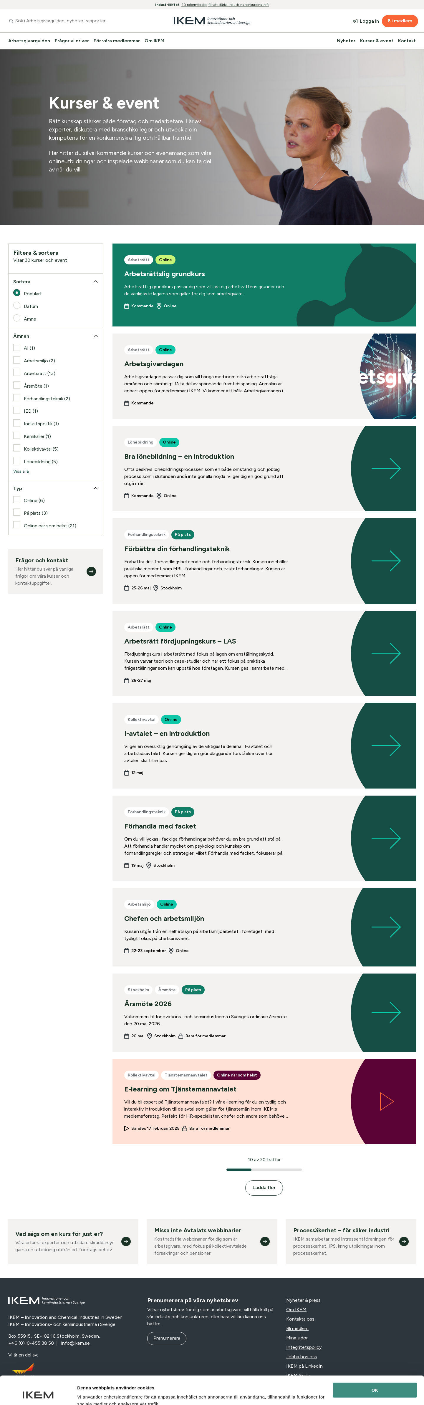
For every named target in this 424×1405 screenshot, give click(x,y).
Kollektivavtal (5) (41, 449)
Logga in (369, 21)
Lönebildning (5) (41, 461)
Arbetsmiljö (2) (39, 361)
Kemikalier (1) (37, 436)
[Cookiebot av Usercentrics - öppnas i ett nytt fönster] (38, 1393)
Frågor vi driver (72, 41)
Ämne (30, 319)
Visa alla (21, 471)
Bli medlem (400, 21)
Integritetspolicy (304, 1347)
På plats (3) (36, 513)
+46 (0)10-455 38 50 (31, 1343)
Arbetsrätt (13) (39, 373)
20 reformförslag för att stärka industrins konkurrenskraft (225, 5)
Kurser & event (376, 41)
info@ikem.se (75, 1343)
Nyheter (346, 41)
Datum (31, 306)
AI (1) (29, 348)
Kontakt (407, 41)
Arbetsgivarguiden (29, 41)
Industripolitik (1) (41, 423)
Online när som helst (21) (50, 526)
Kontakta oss (300, 1319)
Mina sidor (297, 1338)
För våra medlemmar (117, 41)
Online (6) (34, 500)
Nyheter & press (303, 1300)
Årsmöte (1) (36, 386)
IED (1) (31, 411)
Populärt (33, 293)
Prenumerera (166, 1338)
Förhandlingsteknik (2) (47, 398)
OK (375, 1363)
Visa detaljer (90, 1393)
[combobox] (74, 21)
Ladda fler (264, 1187)
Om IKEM (154, 41)
